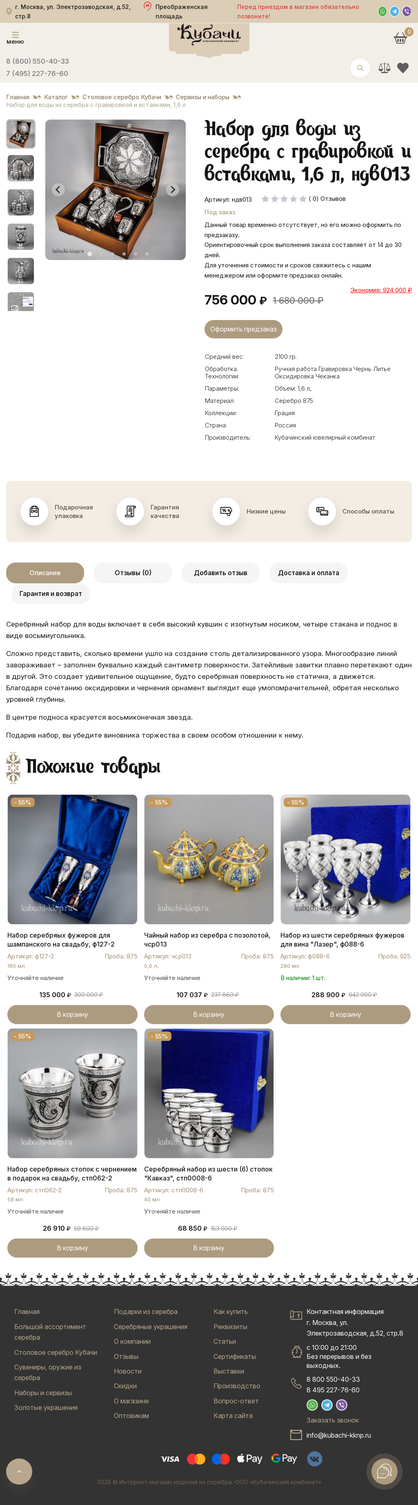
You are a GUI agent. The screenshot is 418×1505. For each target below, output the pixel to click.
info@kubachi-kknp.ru (339, 1435)
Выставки (228, 1371)
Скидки (125, 1386)
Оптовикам (131, 1416)
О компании (132, 1341)
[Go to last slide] (58, 189)
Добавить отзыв (220, 573)
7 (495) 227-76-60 (37, 73)
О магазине (131, 1401)
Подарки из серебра (146, 1311)
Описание (45, 573)
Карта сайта (233, 1416)
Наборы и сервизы (43, 1393)
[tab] (89, 253)
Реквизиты (230, 1327)
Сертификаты (234, 1356)
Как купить (230, 1311)
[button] (21, 134)
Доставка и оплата (308, 573)
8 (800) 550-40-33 (37, 61)
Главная (27, 1311)
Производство (236, 1386)
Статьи (224, 1341)
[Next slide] (172, 189)
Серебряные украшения (150, 1327)
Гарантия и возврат (51, 593)
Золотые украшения (46, 1407)
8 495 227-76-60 (333, 1390)
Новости (128, 1371)
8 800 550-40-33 (333, 1379)
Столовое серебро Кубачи (55, 1352)
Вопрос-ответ (236, 1401)
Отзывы (126, 1356)
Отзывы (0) (133, 573)
